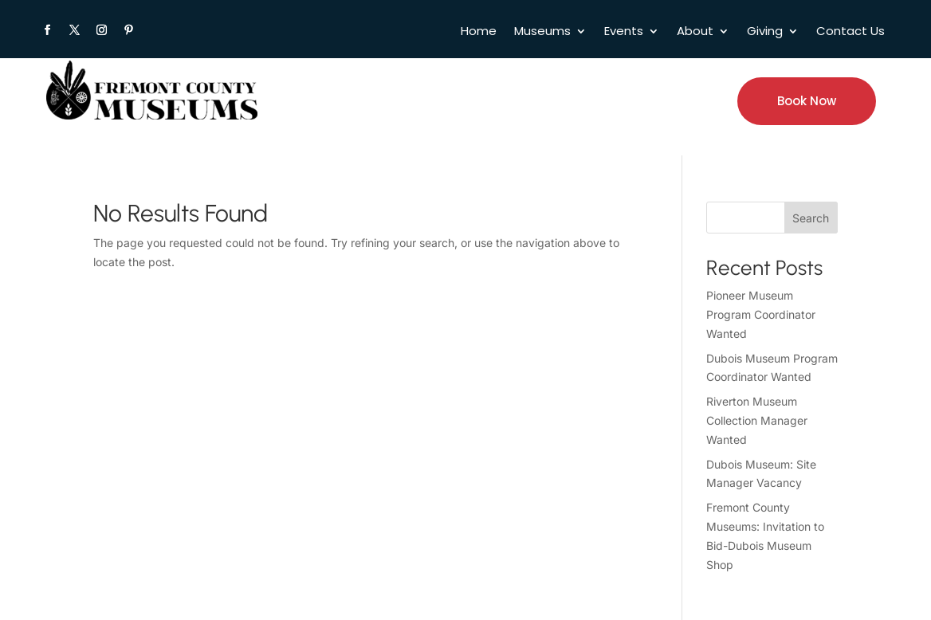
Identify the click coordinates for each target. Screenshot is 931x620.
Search (810, 218)
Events (623, 32)
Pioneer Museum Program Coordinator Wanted (760, 314)
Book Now (806, 100)
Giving (765, 32)
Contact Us (850, 32)
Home (479, 32)
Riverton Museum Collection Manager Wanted (756, 420)
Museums (542, 32)
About (695, 32)
